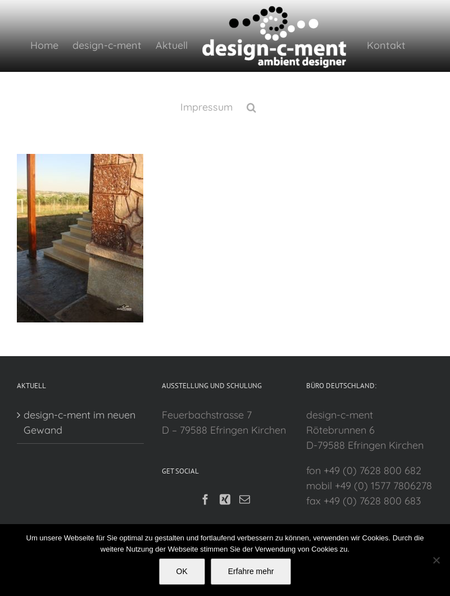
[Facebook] (202, 499)
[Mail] (242, 499)
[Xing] (222, 499)
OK (182, 571)
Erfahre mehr (251, 571)
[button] (248, 106)
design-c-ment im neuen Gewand (79, 422)
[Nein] (436, 560)
